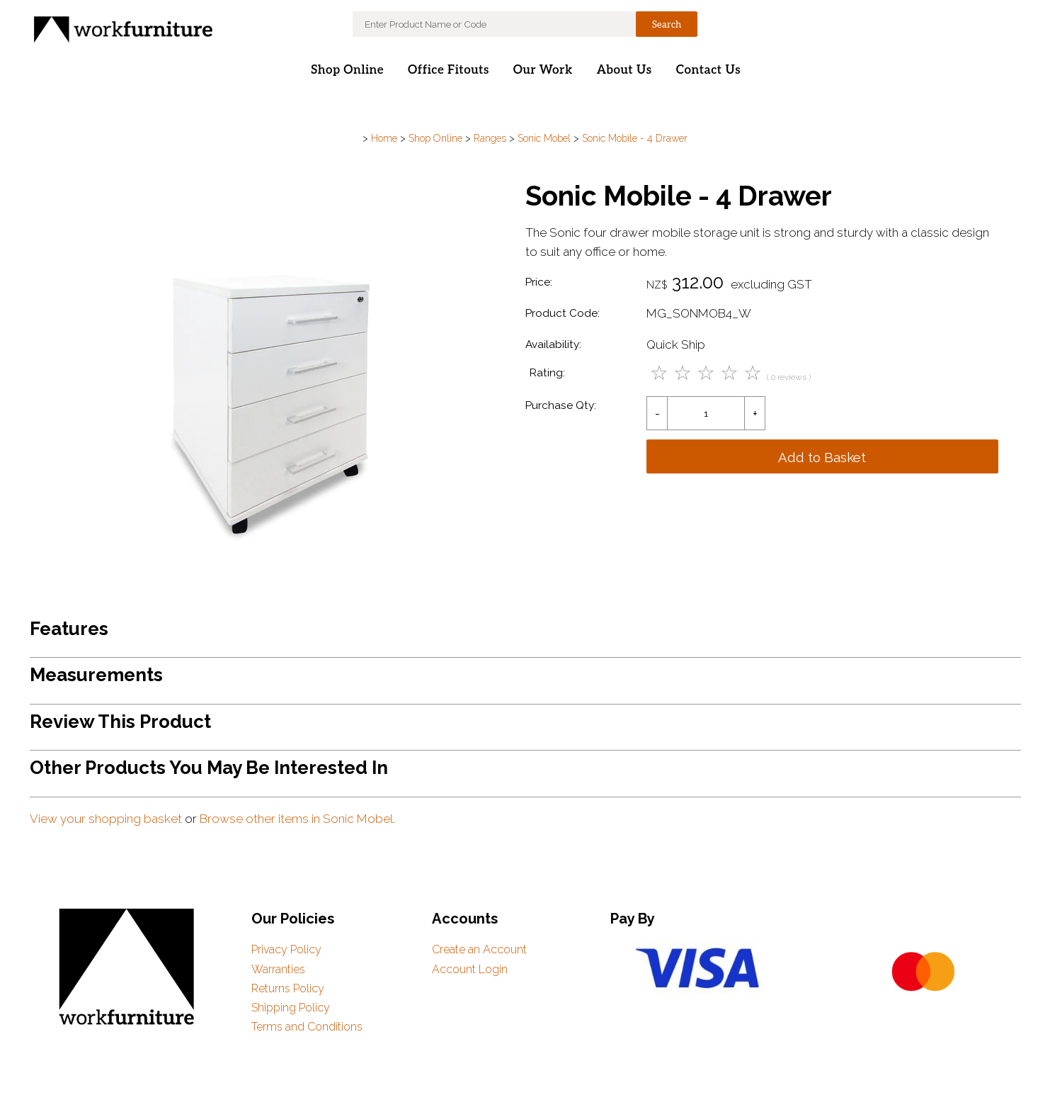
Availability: (553, 344)
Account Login (470, 969)
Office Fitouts (448, 70)
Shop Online (347, 70)
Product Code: (562, 313)
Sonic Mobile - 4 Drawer (634, 138)
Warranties (278, 969)
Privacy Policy (286, 949)
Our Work (543, 70)
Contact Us (708, 70)
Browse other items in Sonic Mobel (296, 819)
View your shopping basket (106, 819)
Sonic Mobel (544, 138)
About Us (624, 70)
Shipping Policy (290, 1007)
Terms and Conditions (307, 1026)
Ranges (490, 138)
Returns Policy (287, 988)
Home (384, 138)
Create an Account (479, 949)
